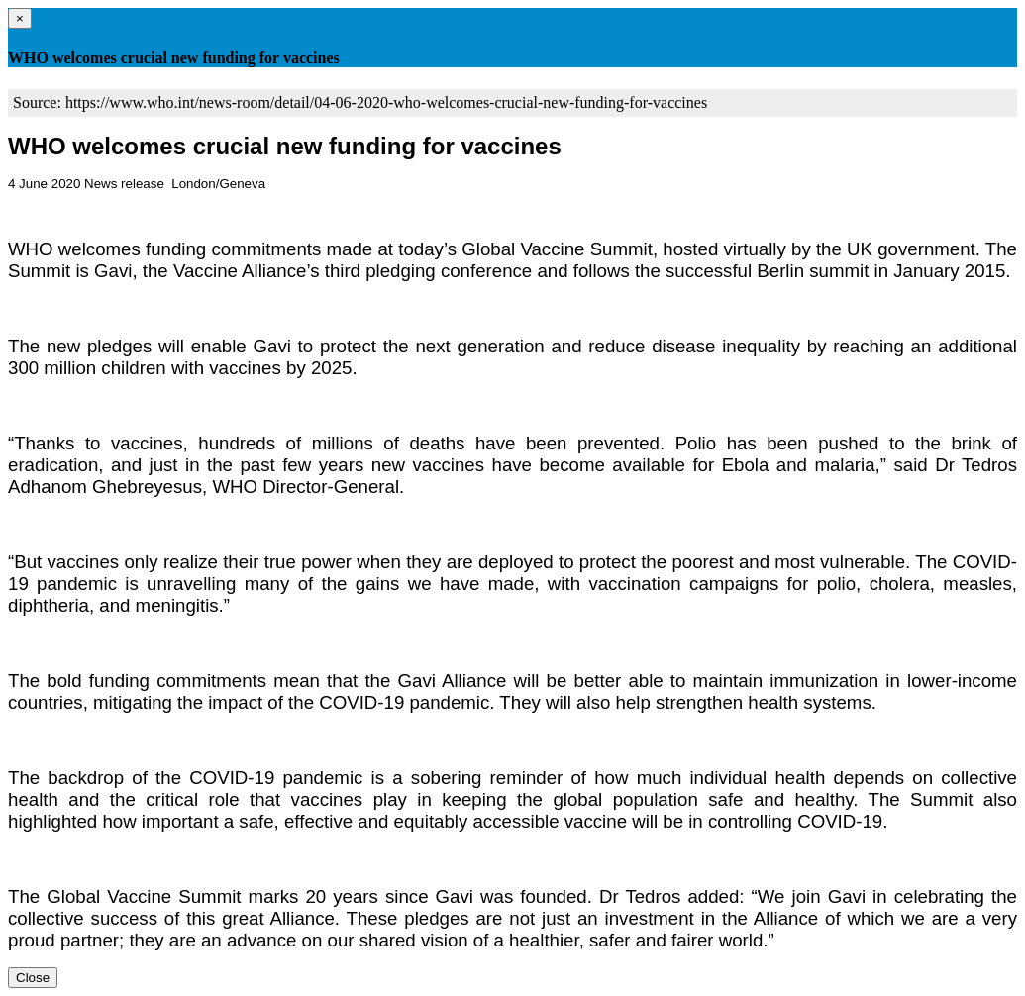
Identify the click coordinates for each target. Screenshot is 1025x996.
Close (33, 977)
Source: (39, 102)
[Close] (20, 18)
